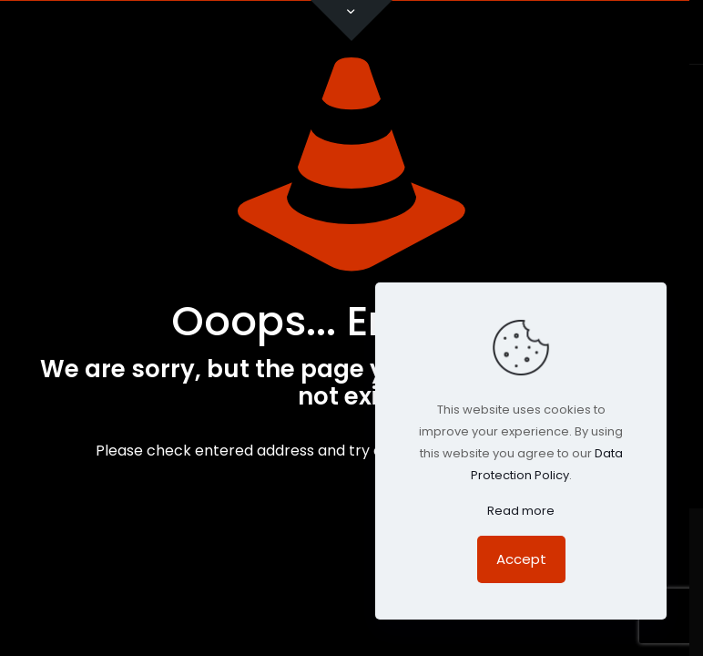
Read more (521, 510)
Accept (521, 559)
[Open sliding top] (351, 20)
